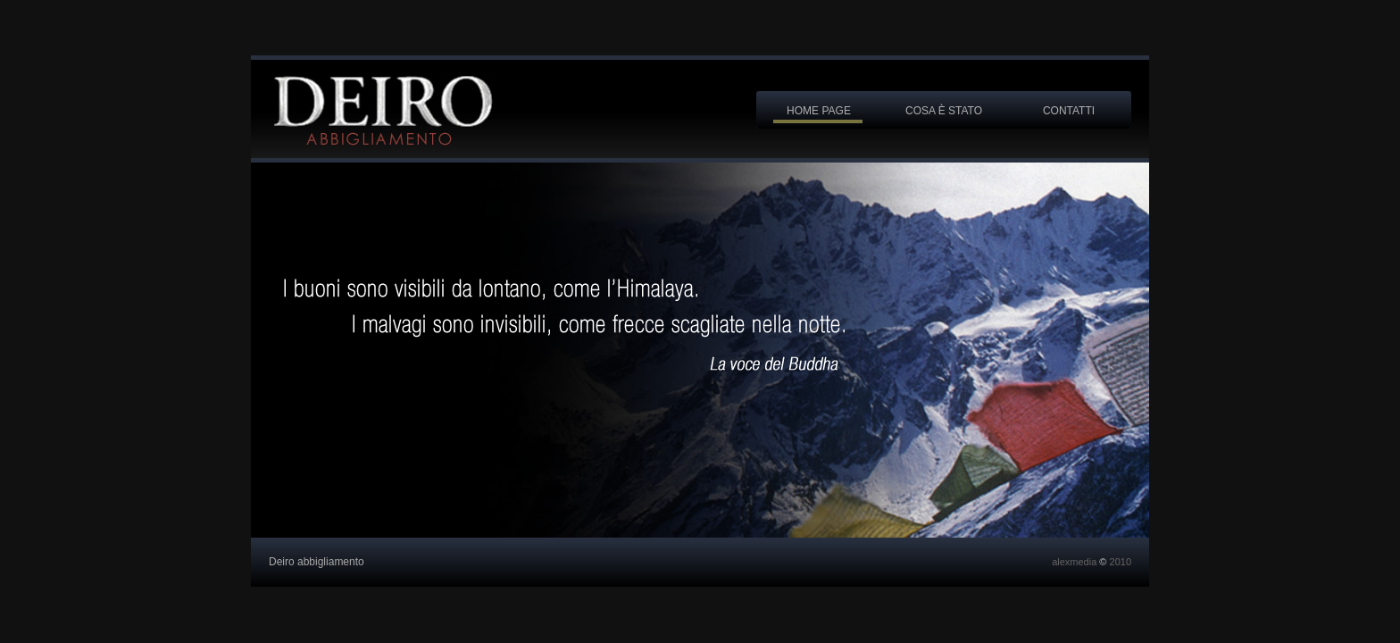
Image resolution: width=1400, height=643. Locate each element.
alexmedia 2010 (1091, 561)
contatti (1069, 110)
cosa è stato (943, 110)
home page (819, 110)
